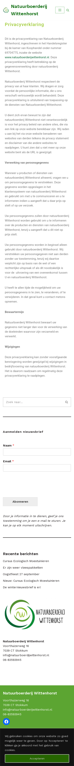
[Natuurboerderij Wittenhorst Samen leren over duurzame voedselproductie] (26, 10)
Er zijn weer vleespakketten (23, 567)
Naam (8, 445)
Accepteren (37, 758)
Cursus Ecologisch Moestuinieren (26, 561)
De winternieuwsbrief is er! (22, 587)
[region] (37, 747)
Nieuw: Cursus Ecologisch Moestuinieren (31, 581)
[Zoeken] (67, 10)
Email (8, 461)
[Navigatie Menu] (59, 10)
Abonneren (20, 501)
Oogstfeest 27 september (21, 574)
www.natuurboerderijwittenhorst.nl (27, 57)
